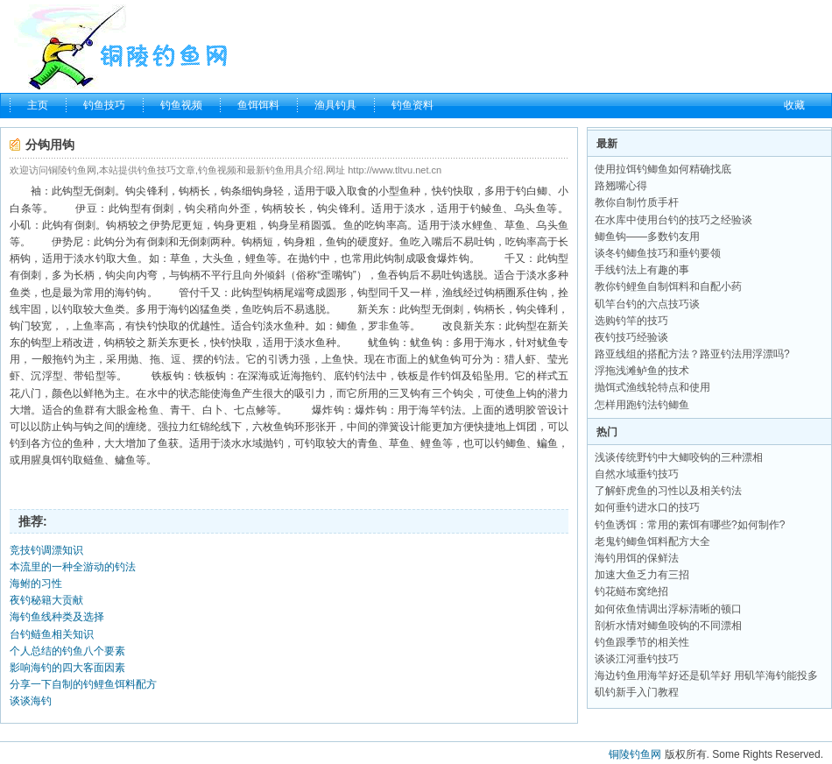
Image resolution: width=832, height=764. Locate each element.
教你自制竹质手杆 (637, 202)
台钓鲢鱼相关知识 (52, 634)
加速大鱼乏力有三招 (642, 575)
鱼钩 (336, 242)
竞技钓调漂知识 (46, 550)
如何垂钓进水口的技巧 (647, 507)
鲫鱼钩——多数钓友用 (647, 236)
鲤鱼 (483, 225)
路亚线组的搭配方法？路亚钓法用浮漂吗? (692, 354)
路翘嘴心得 (621, 186)
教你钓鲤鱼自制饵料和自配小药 (668, 286)
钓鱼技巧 (104, 105)
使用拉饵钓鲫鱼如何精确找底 (663, 169)
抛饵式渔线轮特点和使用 (652, 387)
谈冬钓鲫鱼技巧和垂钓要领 (658, 253)
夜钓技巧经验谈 (631, 337)
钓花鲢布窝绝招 (631, 591)
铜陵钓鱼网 (635, 754)
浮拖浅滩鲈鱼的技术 (642, 370)
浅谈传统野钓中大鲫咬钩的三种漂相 (679, 457)
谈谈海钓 (31, 701)
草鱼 (515, 225)
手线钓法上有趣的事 (642, 270)
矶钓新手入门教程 (637, 692)
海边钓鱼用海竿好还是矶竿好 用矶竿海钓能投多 (706, 675)
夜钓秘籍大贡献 (46, 600)
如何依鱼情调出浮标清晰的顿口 (668, 609)
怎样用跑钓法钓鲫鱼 (642, 405)
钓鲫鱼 (510, 443)
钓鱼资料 (412, 105)
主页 (37, 105)
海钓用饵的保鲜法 (637, 558)
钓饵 (451, 376)
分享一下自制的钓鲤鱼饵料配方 (83, 684)
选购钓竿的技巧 (631, 321)
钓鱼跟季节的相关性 (642, 642)
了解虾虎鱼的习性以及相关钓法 (668, 491)
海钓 (125, 292)
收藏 (794, 105)
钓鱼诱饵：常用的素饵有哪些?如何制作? (690, 525)
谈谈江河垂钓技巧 (637, 659)
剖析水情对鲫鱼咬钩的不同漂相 (668, 625)
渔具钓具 (335, 105)
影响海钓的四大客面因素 (67, 667)
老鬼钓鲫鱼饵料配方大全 (652, 541)
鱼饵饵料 (258, 105)
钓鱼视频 (181, 105)
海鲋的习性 (36, 583)
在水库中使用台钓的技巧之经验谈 (673, 220)
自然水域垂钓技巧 (637, 474)
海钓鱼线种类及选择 (57, 617)
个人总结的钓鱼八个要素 (67, 651)
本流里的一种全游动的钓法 (73, 567)
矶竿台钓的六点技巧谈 (647, 304)
